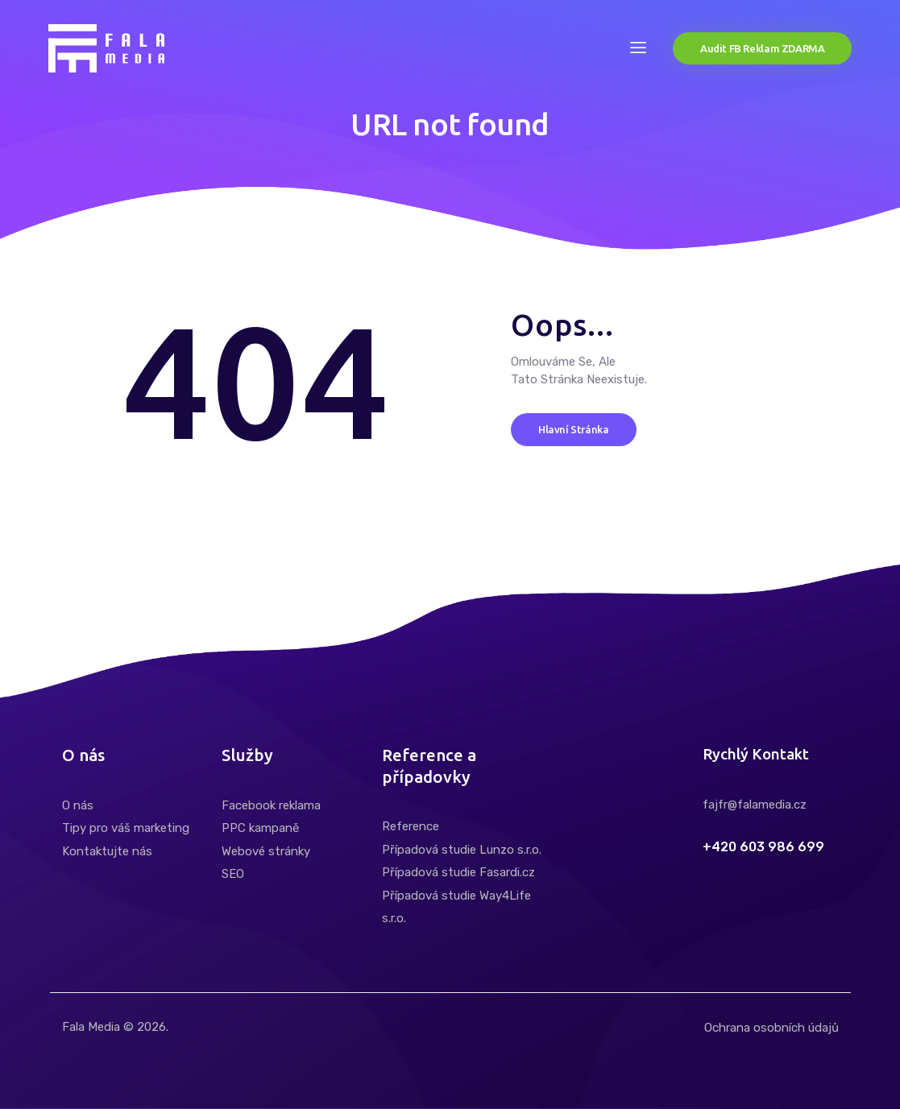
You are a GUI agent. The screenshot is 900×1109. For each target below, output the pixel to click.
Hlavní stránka (573, 428)
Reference (410, 826)
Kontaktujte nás (107, 851)
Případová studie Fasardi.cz (458, 872)
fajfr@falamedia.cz (755, 804)
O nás (77, 805)
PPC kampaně (260, 828)
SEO (233, 874)
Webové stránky (266, 851)
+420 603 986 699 (763, 847)
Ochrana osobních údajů (771, 1027)
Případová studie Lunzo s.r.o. (461, 849)
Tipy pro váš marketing (125, 828)
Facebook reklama (271, 805)
